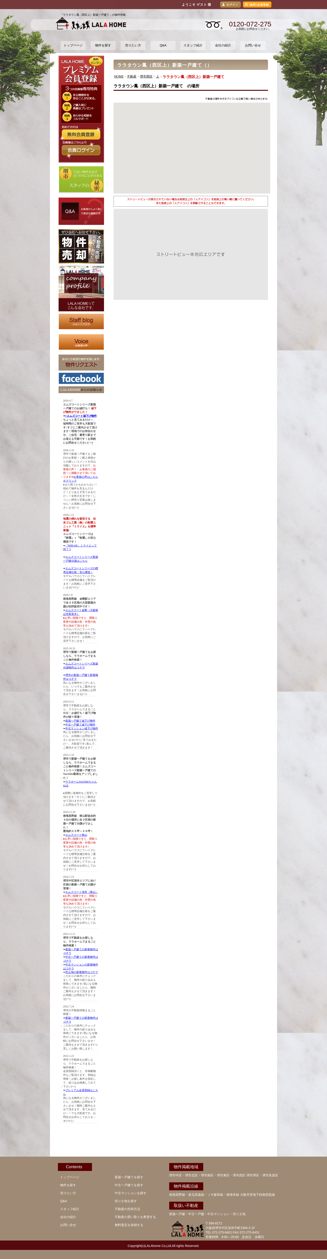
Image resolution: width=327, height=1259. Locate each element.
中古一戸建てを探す (129, 1185)
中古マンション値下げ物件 (81, 728)
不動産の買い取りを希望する (135, 1217)
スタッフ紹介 (193, 45)
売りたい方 (133, 45)
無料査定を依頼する (129, 1225)
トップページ (73, 45)
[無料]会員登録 (259, 4)
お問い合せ (253, 45)
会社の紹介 (223, 45)
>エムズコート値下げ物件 (81, 415)
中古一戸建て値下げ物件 (80, 724)
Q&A (163, 45)
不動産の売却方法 (127, 1209)
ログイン (232, 4)
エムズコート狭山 (76, 835)
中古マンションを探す (130, 1193)
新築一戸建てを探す (129, 1177)
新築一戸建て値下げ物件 (80, 720)
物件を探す (103, 45)
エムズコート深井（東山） (81, 892)
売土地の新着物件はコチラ (81, 972)
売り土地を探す (126, 1201)
